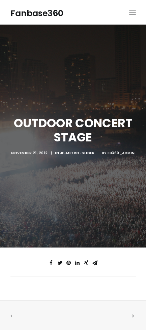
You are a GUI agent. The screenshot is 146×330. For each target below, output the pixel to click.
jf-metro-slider (77, 152)
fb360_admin (121, 152)
